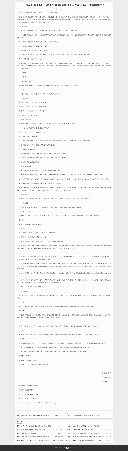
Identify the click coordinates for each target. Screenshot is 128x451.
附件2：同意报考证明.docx (27, 390)
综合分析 (57, 280)
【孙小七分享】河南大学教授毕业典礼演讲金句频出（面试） (34, 426)
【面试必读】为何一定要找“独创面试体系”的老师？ (79, 429)
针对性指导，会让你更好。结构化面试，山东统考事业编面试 (82, 426)
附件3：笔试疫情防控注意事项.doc (29, 394)
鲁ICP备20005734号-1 (67, 447)
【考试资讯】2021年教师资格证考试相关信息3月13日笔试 (82, 416)
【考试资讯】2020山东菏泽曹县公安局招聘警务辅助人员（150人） (84, 440)
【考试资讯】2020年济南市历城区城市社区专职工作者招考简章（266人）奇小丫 (88, 437)
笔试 (44, 207)
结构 (31, 280)
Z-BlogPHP (67, 448)
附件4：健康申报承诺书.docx (28, 398)
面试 (29, 224)
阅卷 (50, 232)
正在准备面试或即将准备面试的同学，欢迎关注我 (31, 429)
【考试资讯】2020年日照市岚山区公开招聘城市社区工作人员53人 (36, 440)
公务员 (92, 63)
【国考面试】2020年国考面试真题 (27, 433)
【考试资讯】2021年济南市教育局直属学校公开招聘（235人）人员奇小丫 (38, 416)
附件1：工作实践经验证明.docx (28, 385)
